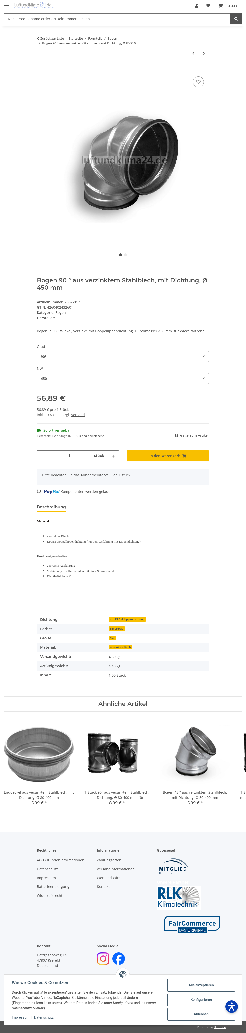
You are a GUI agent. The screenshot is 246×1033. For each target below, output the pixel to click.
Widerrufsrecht (49, 895)
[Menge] (69, 456)
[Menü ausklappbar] (6, 3)
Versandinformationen (116, 869)
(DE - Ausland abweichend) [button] (87, 436)
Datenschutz (44, 1017)
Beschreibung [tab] (51, 507)
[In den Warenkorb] (41, 69)
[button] (196, 6)
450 (112, 638)
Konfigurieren (201, 1000)
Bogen (61, 312)
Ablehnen (201, 1014)
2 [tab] (125, 254)
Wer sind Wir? (108, 877)
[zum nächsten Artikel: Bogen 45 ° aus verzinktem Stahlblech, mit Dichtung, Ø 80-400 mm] (204, 53)
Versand (78, 414)
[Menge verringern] (42, 456)
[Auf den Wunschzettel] (198, 81)
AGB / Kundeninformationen (60, 860)
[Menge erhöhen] (113, 456)
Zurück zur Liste (52, 38)
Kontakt (103, 886)
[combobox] (123, 356)
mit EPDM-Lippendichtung (127, 619)
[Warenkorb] (228, 6)
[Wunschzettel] (208, 6)
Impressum (21, 1017)
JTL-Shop (220, 1027)
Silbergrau (117, 628)
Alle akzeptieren (201, 985)
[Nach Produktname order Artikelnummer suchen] (117, 18)
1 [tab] (120, 254)
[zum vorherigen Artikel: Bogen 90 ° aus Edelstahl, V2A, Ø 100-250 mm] (193, 53)
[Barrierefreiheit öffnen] (232, 1006)
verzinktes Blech (120, 647)
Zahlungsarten (109, 860)
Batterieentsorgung (53, 886)
